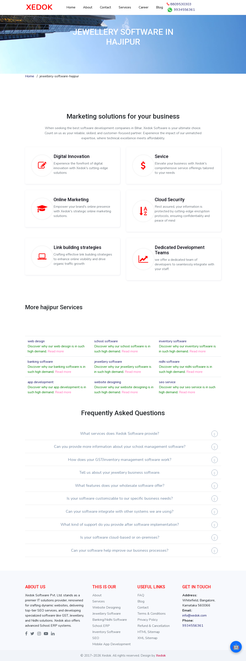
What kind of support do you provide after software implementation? (119, 524)
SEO (95, 638)
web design (36, 341)
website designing (107, 382)
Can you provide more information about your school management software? (120, 446)
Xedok (161, 655)
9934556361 (181, 10)
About (87, 7)
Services (125, 7)
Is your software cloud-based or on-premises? (119, 537)
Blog (159, 7)
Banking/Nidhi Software (109, 619)
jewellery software (108, 361)
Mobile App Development (111, 644)
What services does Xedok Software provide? (119, 433)
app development (41, 382)
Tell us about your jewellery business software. (119, 472)
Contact (105, 7)
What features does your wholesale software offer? (119, 485)
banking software (40, 361)
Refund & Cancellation (153, 626)
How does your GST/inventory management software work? (119, 459)
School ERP (101, 626)
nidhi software (169, 361)
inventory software (173, 341)
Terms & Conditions (151, 613)
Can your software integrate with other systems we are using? (119, 511)
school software (106, 341)
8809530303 (179, 4)
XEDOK (39, 7)
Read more (56, 351)
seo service (167, 382)
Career (143, 7)
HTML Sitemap (148, 632)
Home (70, 7)
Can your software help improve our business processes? (119, 550)
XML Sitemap (147, 638)
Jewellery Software (106, 613)
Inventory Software (106, 632)
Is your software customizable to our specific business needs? (120, 498)
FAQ (140, 595)
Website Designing (106, 607)
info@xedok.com (194, 615)
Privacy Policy (147, 619)
